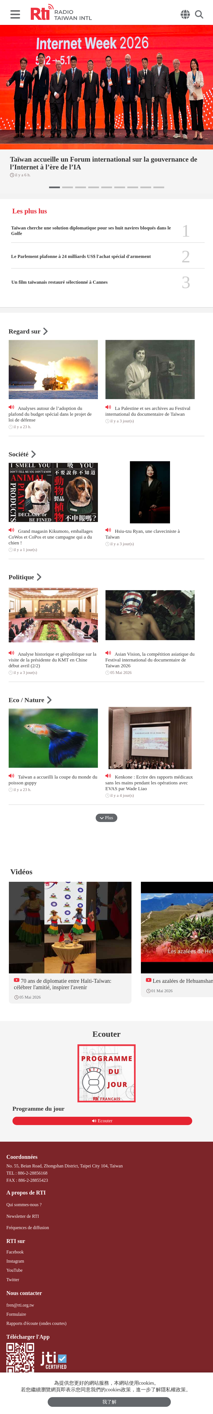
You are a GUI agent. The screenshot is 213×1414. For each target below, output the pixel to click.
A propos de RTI (26, 1193)
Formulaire (16, 1314)
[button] (54, 187)
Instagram (15, 1261)
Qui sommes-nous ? (24, 1204)
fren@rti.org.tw (20, 1305)
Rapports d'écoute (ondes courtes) (36, 1323)
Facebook (15, 1252)
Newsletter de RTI (22, 1216)
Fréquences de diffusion (27, 1227)
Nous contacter (24, 1293)
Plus (106, 817)
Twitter (12, 1279)
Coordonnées (21, 1157)
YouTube (14, 1270)
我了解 (109, 1402)
